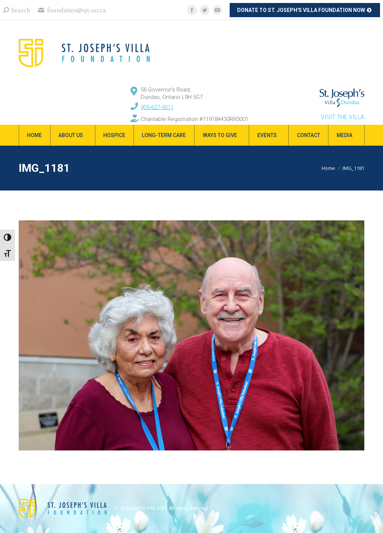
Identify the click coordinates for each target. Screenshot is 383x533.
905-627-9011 (157, 107)
